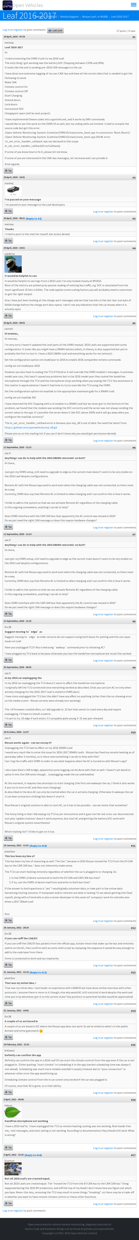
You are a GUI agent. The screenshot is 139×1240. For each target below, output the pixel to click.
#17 (133, 1155)
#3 (133, 218)
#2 (133, 177)
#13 (133, 972)
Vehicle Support (69, 16)
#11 (133, 845)
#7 (133, 534)
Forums (38, 16)
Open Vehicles (27, 5)
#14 (133, 1011)
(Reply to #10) (38, 845)
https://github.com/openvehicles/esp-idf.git (31, 427)
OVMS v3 (52, 16)
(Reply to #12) (38, 972)
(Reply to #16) (33, 1155)
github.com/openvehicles (99, 1229)
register (18, 29)
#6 (133, 447)
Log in (6, 29)
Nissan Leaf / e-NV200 (95, 16)
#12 (133, 928)
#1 (133, 37)
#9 (133, 667)
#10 (133, 732)
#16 (133, 1099)
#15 (133, 1044)
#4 (133, 248)
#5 (133, 323)
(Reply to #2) (34, 218)
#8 (133, 621)
